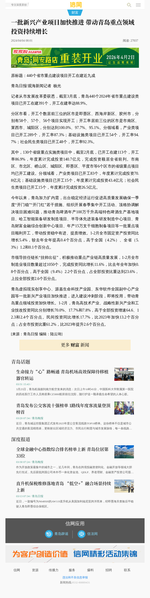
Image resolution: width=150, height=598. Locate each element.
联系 (127, 570)
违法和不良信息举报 (75, 577)
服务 (72, 570)
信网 (16, 570)
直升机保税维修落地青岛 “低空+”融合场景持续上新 (63, 486)
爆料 (90, 570)
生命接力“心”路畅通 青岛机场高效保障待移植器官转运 (62, 374)
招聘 (108, 570)
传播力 (53, 570)
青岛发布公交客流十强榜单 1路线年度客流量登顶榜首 (63, 408)
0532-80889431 (81, 582)
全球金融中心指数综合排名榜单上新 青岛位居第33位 (62, 452)
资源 (35, 570)
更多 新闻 (75, 345)
